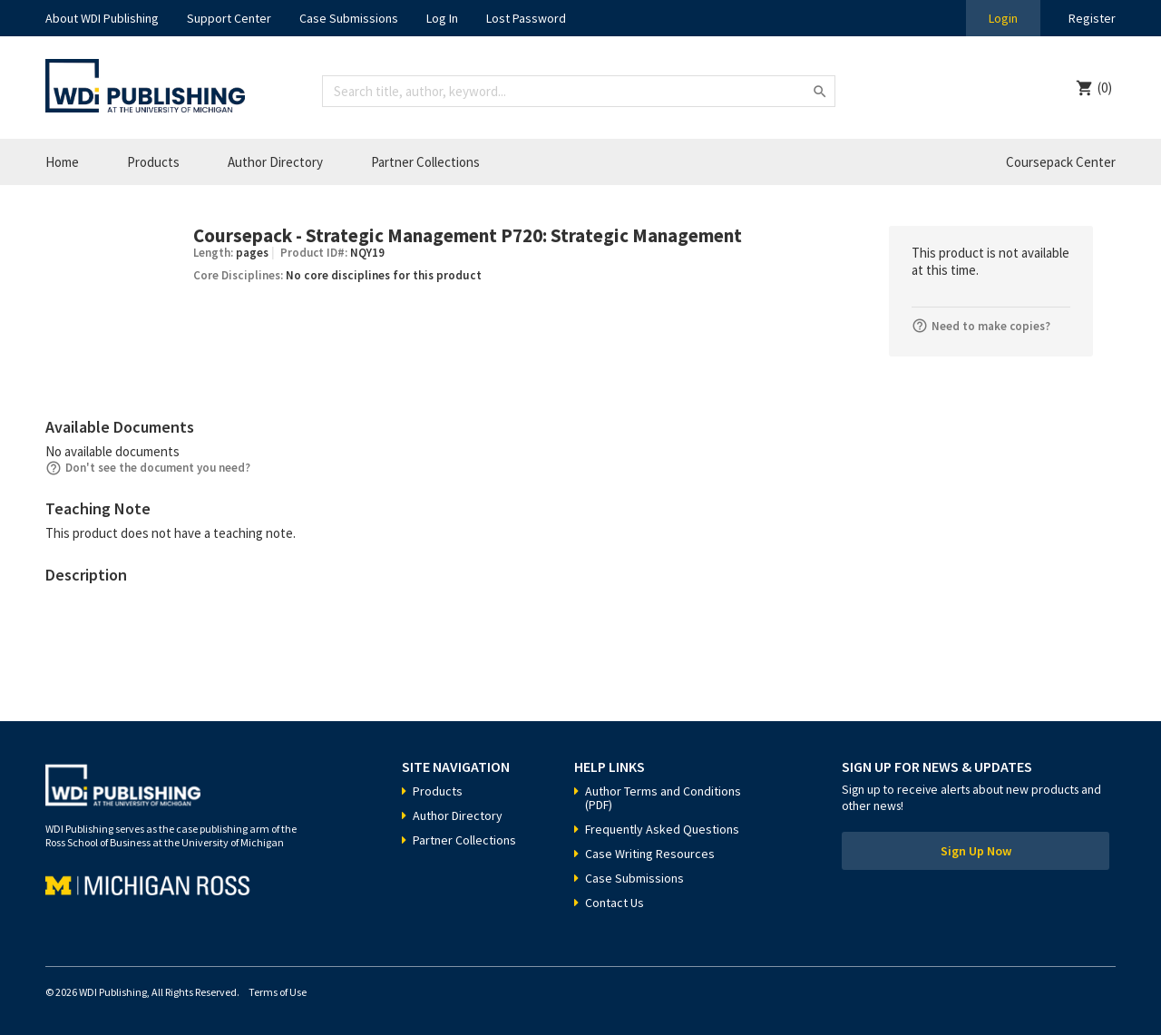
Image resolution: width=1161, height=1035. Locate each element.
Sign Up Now (976, 851)
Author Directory (275, 162)
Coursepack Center (1061, 162)
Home (62, 162)
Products (153, 162)
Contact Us (614, 902)
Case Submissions (348, 18)
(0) (1105, 87)
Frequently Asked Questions (662, 829)
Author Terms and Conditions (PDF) (663, 798)
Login (1003, 18)
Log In (442, 18)
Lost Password (526, 18)
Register (1092, 18)
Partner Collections (425, 162)
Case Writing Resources (650, 853)
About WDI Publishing (102, 18)
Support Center (229, 18)
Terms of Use (278, 992)
